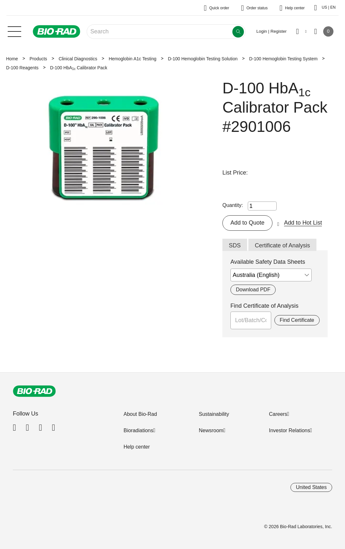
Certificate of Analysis (282, 245)
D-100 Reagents (22, 67)
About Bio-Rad (140, 414)
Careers (278, 414)
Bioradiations (138, 430)
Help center (137, 447)
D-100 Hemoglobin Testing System (283, 58)
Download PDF (253, 289)
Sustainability (214, 414)
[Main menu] (14, 30)
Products (38, 58)
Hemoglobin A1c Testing (132, 58)
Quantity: (232, 205)
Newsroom (211, 430)
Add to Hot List (303, 222)
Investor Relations (289, 430)
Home (12, 58)
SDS (235, 245)
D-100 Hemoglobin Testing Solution (202, 58)
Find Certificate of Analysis (264, 306)
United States (311, 487)
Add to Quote (247, 222)
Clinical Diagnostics (78, 58)
